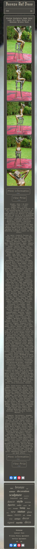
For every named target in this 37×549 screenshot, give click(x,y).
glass (29, 512)
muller (19, 505)
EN (17, 541)
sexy (10, 519)
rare (11, 488)
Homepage (19, 530)
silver (8, 512)
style (20, 501)
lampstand (14, 498)
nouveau (28, 502)
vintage (29, 515)
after (27, 488)
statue (21, 511)
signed (10, 522)
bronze (19, 487)
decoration (23, 491)
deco (28, 522)
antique (17, 519)
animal (25, 505)
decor (25, 518)
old (24, 515)
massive (18, 515)
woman (12, 492)
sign (30, 505)
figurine (11, 505)
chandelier (26, 496)
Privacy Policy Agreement (19, 536)
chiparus (10, 515)
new (13, 511)
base (28, 508)
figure (9, 508)
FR (21, 541)
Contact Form (19, 533)
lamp (22, 508)
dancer (11, 501)
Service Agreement (19, 539)
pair (26, 498)
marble (19, 522)
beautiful (15, 508)
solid (21, 498)
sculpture (15, 495)
